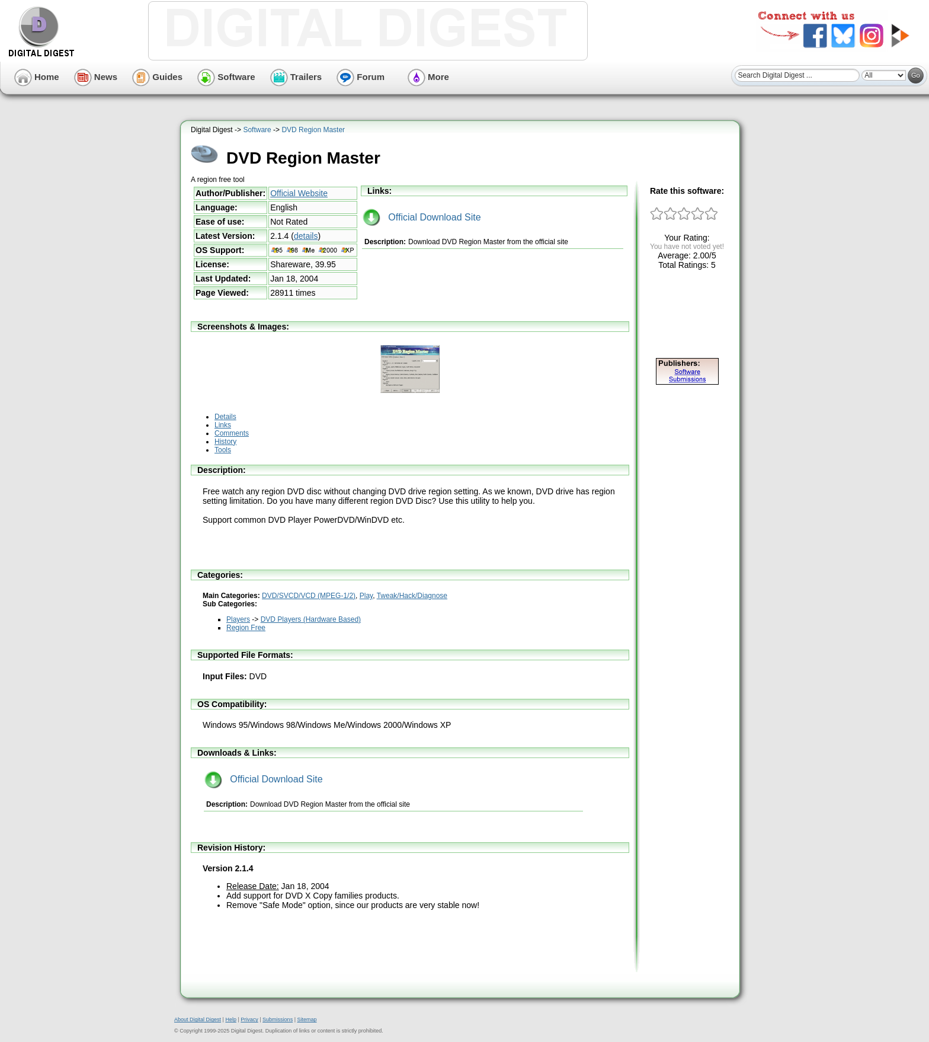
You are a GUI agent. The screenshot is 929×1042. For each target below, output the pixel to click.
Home (36, 77)
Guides (157, 77)
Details (225, 417)
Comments (231, 433)
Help (230, 1019)
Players (238, 619)
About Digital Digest (197, 1019)
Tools (222, 450)
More (428, 77)
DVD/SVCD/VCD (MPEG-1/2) (308, 596)
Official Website (299, 193)
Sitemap (306, 1019)
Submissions (277, 1019)
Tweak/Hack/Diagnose (412, 596)
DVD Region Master (313, 130)
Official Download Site (422, 217)
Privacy (249, 1019)
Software (226, 77)
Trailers (296, 77)
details (306, 236)
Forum (361, 77)
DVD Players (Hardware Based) (311, 619)
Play (366, 596)
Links (222, 425)
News (95, 77)
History (225, 441)
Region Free (245, 628)
